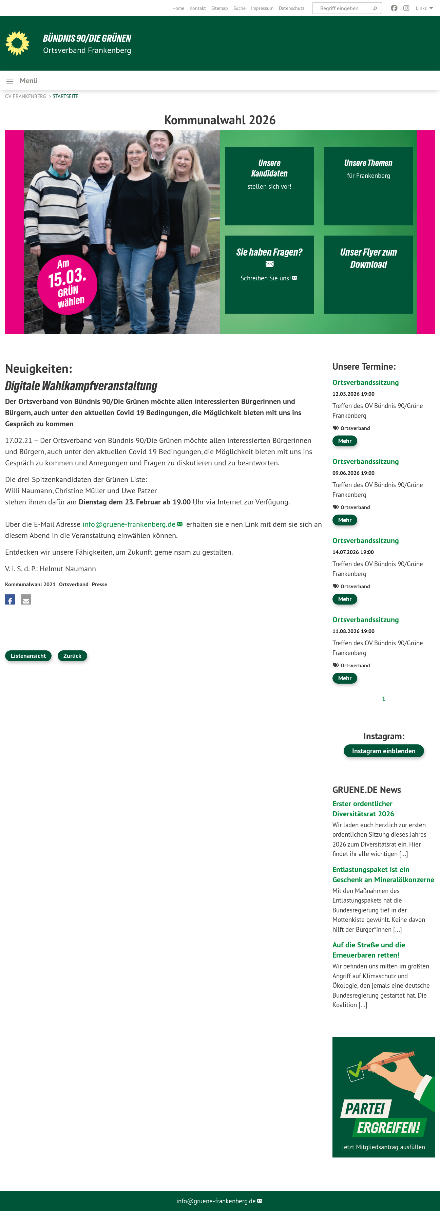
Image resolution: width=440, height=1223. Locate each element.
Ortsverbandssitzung (367, 384)
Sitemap (219, 8)
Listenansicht (28, 658)
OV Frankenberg (26, 98)
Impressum (262, 8)
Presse (99, 586)
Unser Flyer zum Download (368, 259)
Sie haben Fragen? (269, 253)
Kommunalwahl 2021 (30, 586)
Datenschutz (291, 8)
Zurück (72, 658)
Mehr (344, 443)
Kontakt (198, 8)
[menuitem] (178, 8)
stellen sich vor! (269, 188)
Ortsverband (74, 586)
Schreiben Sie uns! (266, 279)
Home (178, 8)
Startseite (65, 98)
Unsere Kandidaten (269, 170)
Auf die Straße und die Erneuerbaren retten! (371, 961)
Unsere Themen (368, 164)
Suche (239, 8)
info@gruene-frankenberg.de (128, 526)
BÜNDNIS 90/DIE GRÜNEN (88, 38)
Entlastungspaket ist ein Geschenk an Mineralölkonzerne (373, 881)
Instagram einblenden (384, 752)
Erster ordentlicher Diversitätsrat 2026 (365, 810)
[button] (10, 601)
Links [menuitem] (421, 8)
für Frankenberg (368, 177)
